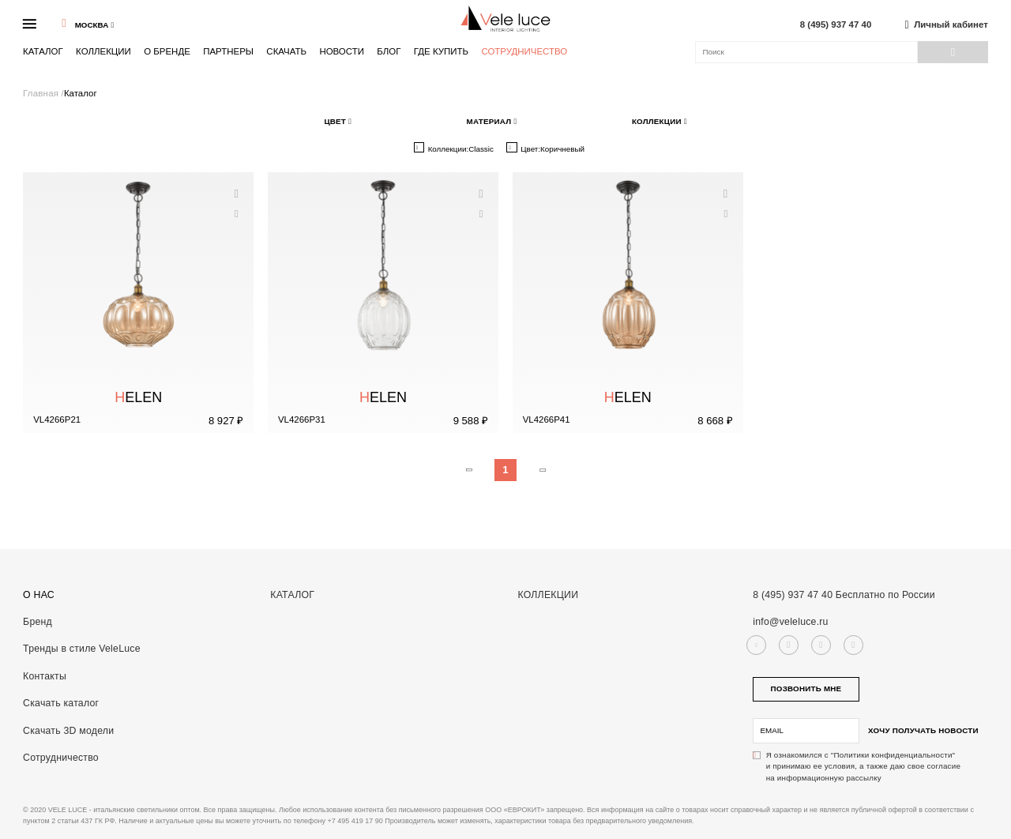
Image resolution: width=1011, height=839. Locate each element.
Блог (388, 51)
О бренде (167, 51)
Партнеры (228, 51)
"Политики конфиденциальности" (893, 755)
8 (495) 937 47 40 (836, 25)
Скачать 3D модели (68, 730)
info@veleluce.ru (790, 621)
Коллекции (103, 51)
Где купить (441, 51)
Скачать (286, 51)
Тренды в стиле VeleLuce (82, 648)
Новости (341, 51)
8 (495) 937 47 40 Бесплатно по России (844, 594)
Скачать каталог (61, 703)
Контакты (44, 676)
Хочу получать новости (923, 730)
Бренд (37, 621)
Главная (42, 93)
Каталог (43, 51)
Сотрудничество (524, 51)
